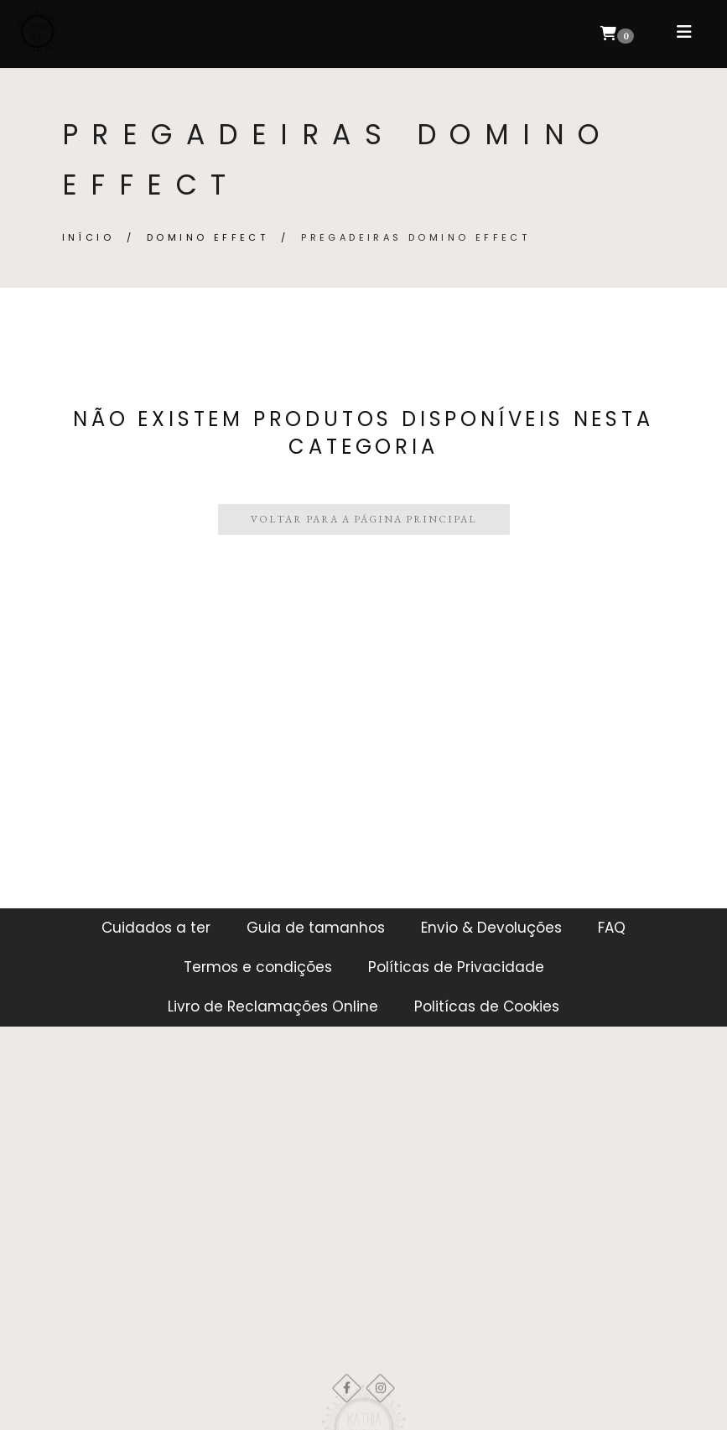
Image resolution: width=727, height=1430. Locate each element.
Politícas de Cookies (486, 1006)
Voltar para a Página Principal (364, 519)
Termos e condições (258, 967)
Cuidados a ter (155, 928)
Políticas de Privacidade (456, 967)
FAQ (612, 928)
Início (88, 237)
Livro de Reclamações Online (273, 1006)
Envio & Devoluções (491, 928)
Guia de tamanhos (316, 928)
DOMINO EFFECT (207, 237)
